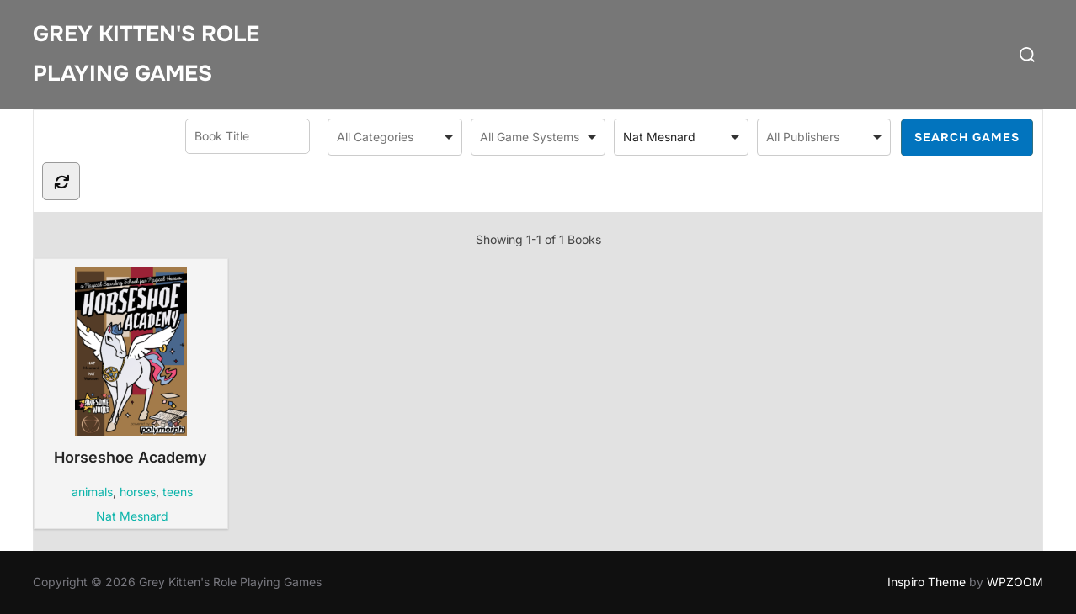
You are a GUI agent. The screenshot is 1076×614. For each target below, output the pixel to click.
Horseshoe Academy (130, 366)
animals (92, 491)
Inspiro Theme (926, 581)
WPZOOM (1015, 581)
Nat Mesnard (132, 516)
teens (177, 491)
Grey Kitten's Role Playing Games (146, 53)
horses (138, 491)
